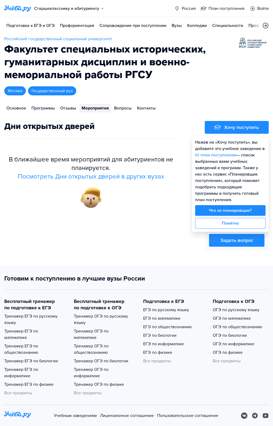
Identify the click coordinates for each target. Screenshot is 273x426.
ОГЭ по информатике (233, 344)
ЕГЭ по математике (161, 318)
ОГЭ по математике (232, 318)
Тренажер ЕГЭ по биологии (31, 361)
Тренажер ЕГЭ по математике (21, 334)
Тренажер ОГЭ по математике (91, 334)
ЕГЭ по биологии (159, 335)
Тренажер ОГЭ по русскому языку (101, 319)
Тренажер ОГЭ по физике (99, 384)
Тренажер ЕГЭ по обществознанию (21, 349)
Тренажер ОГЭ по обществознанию (91, 349)
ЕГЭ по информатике (163, 344)
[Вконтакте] (244, 415)
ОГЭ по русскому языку (236, 310)
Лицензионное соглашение (127, 415)
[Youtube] (265, 415)
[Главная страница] (17, 8)
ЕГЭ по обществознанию (167, 327)
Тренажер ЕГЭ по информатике (21, 373)
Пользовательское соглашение (187, 415)
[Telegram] (255, 415)
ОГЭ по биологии (230, 335)
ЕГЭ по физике (157, 352)
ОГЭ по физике (228, 352)
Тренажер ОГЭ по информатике (91, 373)
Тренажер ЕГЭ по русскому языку (31, 319)
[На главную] (17, 415)
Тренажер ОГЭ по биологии (101, 361)
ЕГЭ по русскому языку (166, 310)
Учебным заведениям (75, 415)
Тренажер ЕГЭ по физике (29, 384)
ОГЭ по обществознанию (237, 327)
